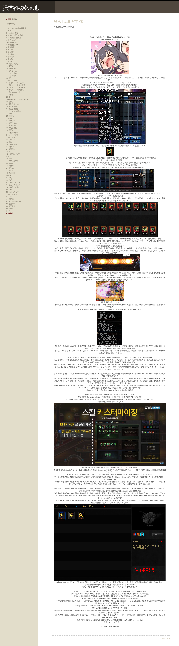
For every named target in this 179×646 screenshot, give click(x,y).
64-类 (8, 211)
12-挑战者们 (10, 66)
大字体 (14, 19)
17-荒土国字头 (11, 80)
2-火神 (8, 31)
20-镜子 (9, 97)
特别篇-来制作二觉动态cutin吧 (17, 99)
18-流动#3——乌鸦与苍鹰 (15, 88)
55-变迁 (9, 190)
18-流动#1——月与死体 (15, 83)
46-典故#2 (10, 166)
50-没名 (9, 178)
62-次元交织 (10, 206)
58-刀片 (9, 197)
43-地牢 (9, 156)
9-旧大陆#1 (10, 50)
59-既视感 (10, 199)
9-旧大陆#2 (10, 52)
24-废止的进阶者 (12, 109)
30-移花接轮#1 (11, 123)
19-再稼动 (10, 95)
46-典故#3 (10, 168)
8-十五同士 (10, 47)
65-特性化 (10, 213)
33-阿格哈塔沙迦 (12, 133)
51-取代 (9, 180)
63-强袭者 (10, 209)
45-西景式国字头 (12, 161)
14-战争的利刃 (11, 71)
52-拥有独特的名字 (13, 182)
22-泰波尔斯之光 (12, 104)
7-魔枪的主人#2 (12, 45)
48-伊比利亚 (10, 173)
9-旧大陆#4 (10, 57)
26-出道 (9, 114)
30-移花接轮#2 (11, 126)
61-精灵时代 (10, 204)
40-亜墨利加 (10, 149)
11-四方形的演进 (12, 64)
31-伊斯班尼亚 (11, 128)
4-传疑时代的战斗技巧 (14, 35)
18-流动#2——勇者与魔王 (15, 85)
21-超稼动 (10, 102)
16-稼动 (9, 78)
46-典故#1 (10, 164)
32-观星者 (10, 130)
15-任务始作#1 (11, 73)
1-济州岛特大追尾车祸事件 (16, 28)
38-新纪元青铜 (11, 145)
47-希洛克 (10, 171)
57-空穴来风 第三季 (13, 194)
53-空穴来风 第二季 (13, 185)
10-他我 (9, 61)
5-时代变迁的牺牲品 (13, 38)
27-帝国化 (10, 116)
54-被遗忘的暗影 (12, 187)
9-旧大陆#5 (10, 59)
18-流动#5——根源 (13, 92)
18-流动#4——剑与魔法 (15, 90)
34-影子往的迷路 (12, 135)
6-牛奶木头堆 (11, 40)
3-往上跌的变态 (12, 33)
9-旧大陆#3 (10, 54)
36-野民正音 (10, 140)
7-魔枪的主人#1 (12, 42)
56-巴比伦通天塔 (12, 192)
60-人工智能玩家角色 (14, 201)
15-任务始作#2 (11, 76)
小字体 (8, 19)
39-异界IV (10, 147)
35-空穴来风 (10, 137)
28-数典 (9, 118)
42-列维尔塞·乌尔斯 (13, 154)
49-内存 (9, 175)
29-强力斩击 (10, 121)
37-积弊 (9, 142)
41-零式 (9, 152)
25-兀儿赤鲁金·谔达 (13, 111)
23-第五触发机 (11, 107)
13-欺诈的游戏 (11, 69)
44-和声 (9, 159)
